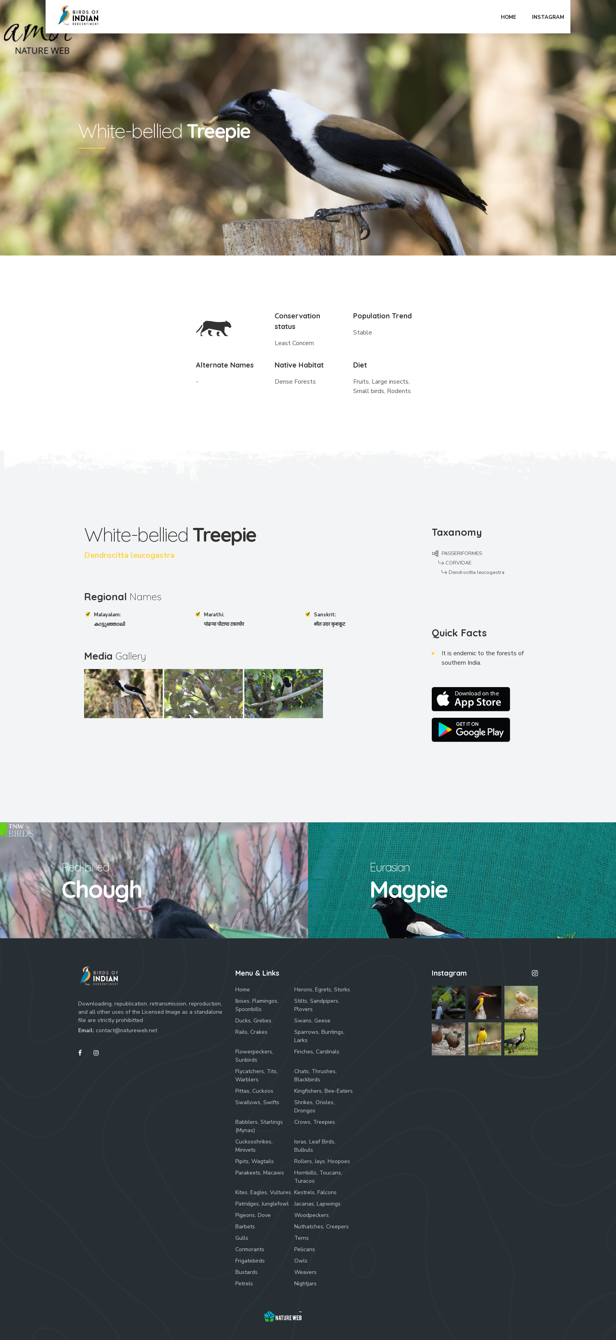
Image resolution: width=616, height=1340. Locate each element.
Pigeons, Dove (253, 1215)
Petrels (244, 1283)
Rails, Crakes (251, 1032)
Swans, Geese (312, 1020)
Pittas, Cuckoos (254, 1091)
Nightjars (305, 1283)
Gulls (241, 1238)
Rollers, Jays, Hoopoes (322, 1161)
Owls (301, 1261)
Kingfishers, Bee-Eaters (323, 1091)
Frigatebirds (250, 1261)
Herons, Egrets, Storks (322, 989)
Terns (301, 1238)
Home (242, 989)
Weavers (305, 1272)
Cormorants (249, 1249)
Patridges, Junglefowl (262, 1204)
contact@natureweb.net (126, 1030)
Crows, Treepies (314, 1122)
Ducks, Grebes (253, 1020)
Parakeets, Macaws (259, 1172)
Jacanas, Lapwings (317, 1204)
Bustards (246, 1272)
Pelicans (304, 1249)
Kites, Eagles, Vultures (263, 1192)
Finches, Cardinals (316, 1051)
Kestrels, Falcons (315, 1192)
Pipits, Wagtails (254, 1161)
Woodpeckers (311, 1215)
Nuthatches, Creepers (321, 1226)
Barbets (245, 1226)
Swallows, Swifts (257, 1102)
